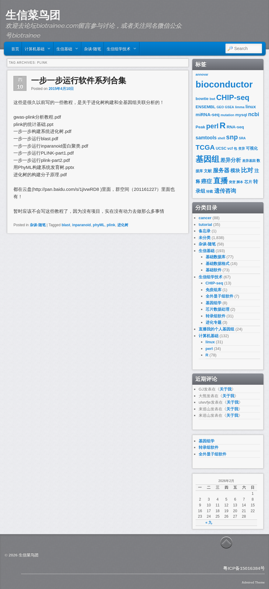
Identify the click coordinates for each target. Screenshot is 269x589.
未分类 (205, 237)
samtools (206, 137)
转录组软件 (215, 316)
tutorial (205, 224)
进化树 (122, 225)
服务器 (221, 170)
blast (66, 225)
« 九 (208, 522)
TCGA (205, 147)
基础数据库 (215, 257)
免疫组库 (213, 289)
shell (221, 138)
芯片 (248, 182)
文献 (208, 171)
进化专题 (213, 322)
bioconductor (224, 84)
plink (111, 225)
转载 (209, 191)
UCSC (221, 148)
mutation (227, 115)
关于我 (226, 389)
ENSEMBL (206, 107)
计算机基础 (36, 50)
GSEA (229, 107)
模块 (235, 170)
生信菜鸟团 (32, 15)
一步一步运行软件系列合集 (78, 80)
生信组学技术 (120, 50)
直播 (220, 181)
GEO (220, 107)
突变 (232, 182)
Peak (200, 127)
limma (240, 107)
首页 (15, 48)
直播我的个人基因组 (216, 329)
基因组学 (213, 303)
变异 (241, 148)
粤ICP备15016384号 (244, 568)
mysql (241, 114)
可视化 (252, 148)
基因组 (207, 159)
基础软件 (213, 270)
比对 (247, 170)
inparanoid (81, 225)
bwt (212, 99)
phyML (99, 225)
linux (251, 106)
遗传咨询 (225, 190)
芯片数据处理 (217, 309)
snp (232, 137)
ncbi (253, 114)
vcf (230, 148)
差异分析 (230, 160)
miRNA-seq (208, 114)
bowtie (202, 98)
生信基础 (66, 50)
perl (212, 126)
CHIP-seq (233, 97)
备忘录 (205, 231)
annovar (202, 74)
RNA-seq (235, 127)
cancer (205, 218)
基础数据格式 (217, 263)
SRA (242, 138)
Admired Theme (253, 582)
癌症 (206, 181)
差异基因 (249, 160)
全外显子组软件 (219, 296)
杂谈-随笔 (92, 48)
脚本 (239, 182)
